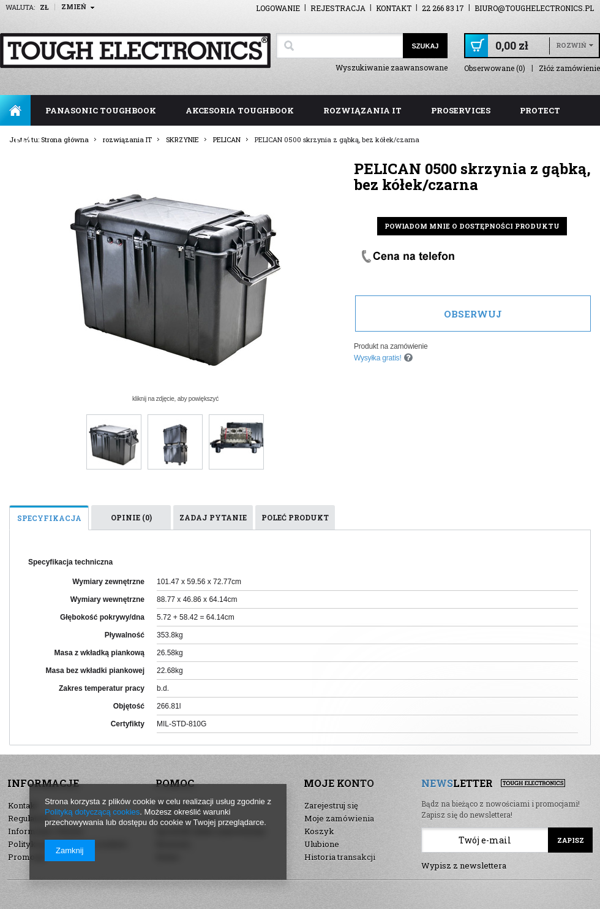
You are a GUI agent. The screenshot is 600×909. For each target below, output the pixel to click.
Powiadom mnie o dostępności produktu (472, 225)
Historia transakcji (339, 856)
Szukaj (424, 46)
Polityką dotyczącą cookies (92, 811)
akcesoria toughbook (240, 110)
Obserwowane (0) (494, 68)
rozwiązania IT (362, 110)
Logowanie (278, 8)
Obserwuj (473, 314)
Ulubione (321, 844)
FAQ (23, 140)
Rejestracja (338, 8)
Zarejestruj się (331, 805)
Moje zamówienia (339, 818)
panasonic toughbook (100, 110)
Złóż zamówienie (569, 68)
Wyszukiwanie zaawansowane (392, 67)
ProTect (540, 110)
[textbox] (339, 45)
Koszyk (319, 831)
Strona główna (15, 110)
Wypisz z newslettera (463, 865)
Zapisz (570, 840)
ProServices (460, 110)
